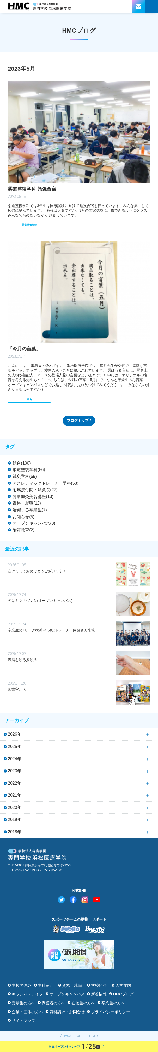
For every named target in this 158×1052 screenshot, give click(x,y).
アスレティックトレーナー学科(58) (45, 483)
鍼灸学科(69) (25, 476)
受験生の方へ (23, 1003)
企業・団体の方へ (27, 1012)
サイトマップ (23, 1020)
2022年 (14, 783)
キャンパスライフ (27, 994)
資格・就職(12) (27, 503)
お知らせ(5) (23, 516)
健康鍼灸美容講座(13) (33, 496)
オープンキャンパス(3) (34, 523)
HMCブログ (123, 994)
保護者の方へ (53, 1003)
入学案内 (123, 985)
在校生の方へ (83, 1003)
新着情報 (99, 994)
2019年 (14, 819)
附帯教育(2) (23, 530)
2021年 (14, 795)
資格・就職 (72, 985)
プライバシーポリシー (110, 1012)
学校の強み (21, 985)
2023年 (14, 771)
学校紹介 (99, 985)
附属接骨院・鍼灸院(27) (35, 490)
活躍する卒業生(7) (30, 510)
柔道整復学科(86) (29, 469)
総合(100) (22, 463)
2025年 (14, 746)
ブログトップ (78, 420)
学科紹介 (45, 985)
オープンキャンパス (67, 994)
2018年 (14, 832)
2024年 (14, 759)
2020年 (14, 807)
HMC (66, 1035)
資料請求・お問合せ (67, 1012)
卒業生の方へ (113, 1003)
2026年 (14, 734)
